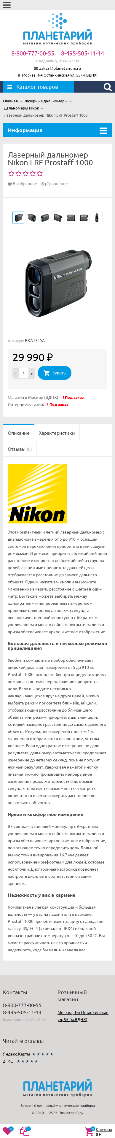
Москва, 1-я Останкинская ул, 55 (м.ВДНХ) (60, 74)
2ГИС (8, 1061)
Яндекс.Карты (16, 1053)
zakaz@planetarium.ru (60, 68)
